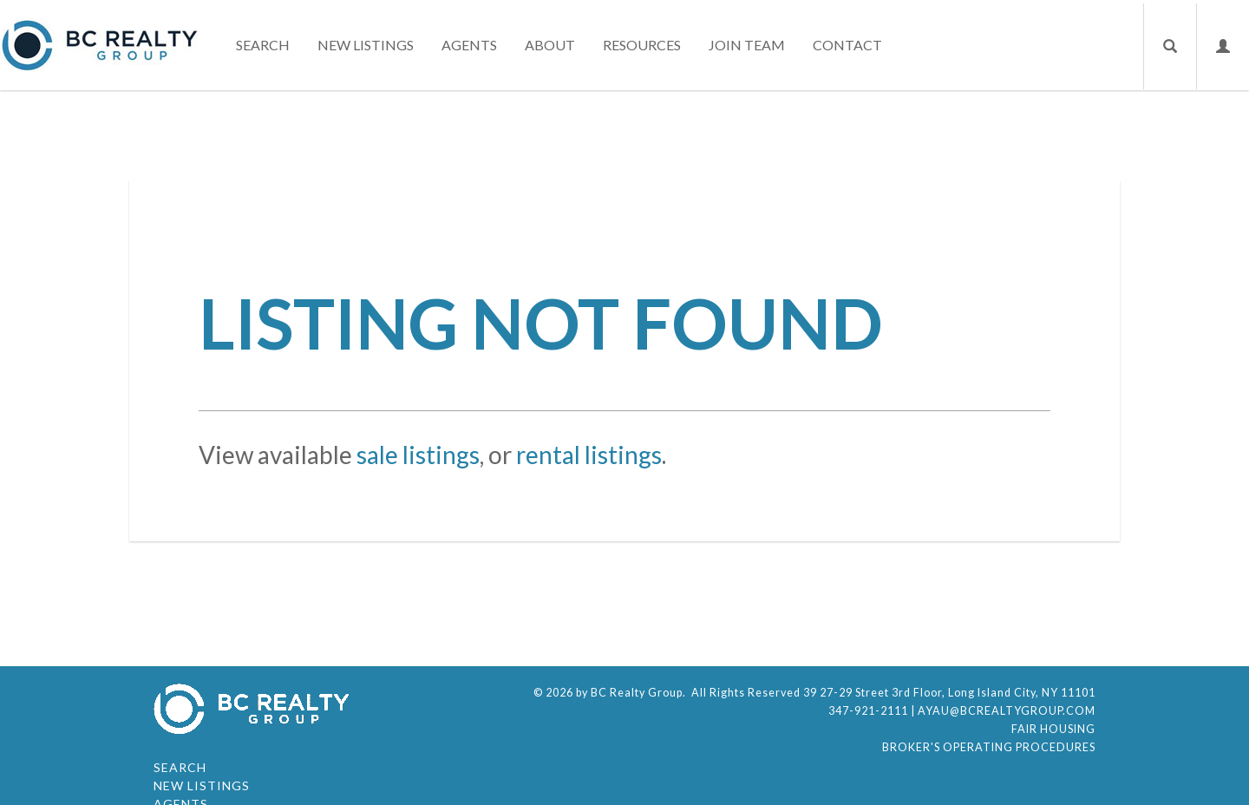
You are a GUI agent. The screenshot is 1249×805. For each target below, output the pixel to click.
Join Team (747, 44)
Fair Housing (1053, 729)
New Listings (365, 44)
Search (263, 44)
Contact (847, 44)
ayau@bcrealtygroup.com (1006, 710)
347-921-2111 (868, 710)
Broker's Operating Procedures (988, 747)
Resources (642, 44)
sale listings (418, 454)
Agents (469, 44)
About (550, 44)
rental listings (589, 454)
